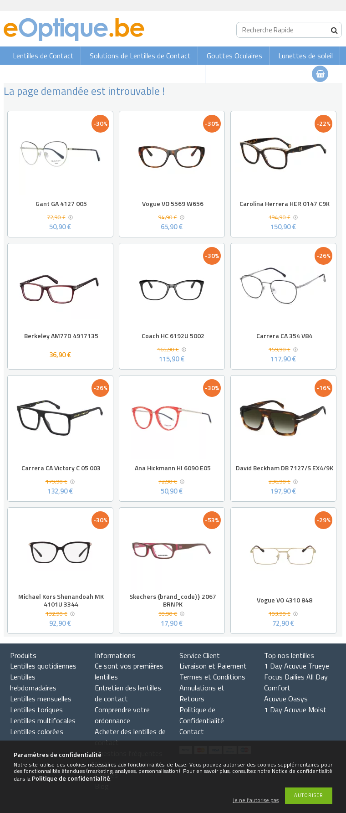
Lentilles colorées (36, 731)
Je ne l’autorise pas (256, 800)
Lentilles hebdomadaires (33, 682)
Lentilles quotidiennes (43, 665)
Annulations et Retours (201, 693)
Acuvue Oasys (286, 698)
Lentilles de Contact (43, 55)
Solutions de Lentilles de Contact (140, 55)
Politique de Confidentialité (201, 715)
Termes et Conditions (212, 676)
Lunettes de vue (173, 74)
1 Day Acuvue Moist (295, 709)
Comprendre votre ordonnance (122, 715)
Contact (191, 731)
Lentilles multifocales (43, 720)
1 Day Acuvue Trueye (296, 665)
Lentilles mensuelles (40, 698)
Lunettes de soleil (305, 55)
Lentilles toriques (36, 709)
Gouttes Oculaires (234, 55)
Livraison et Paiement (213, 665)
